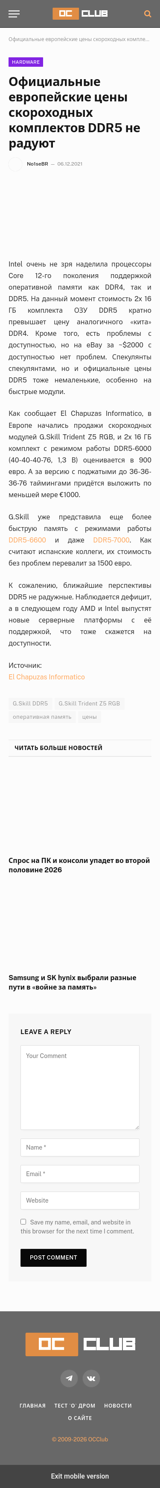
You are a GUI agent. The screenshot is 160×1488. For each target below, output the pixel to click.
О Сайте (80, 1418)
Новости (118, 1406)
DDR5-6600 (27, 540)
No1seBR (37, 164)
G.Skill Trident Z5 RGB (89, 703)
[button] (14, 14)
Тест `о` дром (75, 1406)
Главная (33, 1406)
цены (89, 717)
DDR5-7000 (111, 540)
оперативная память (42, 717)
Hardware (26, 62)
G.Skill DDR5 (30, 703)
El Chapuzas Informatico (47, 677)
